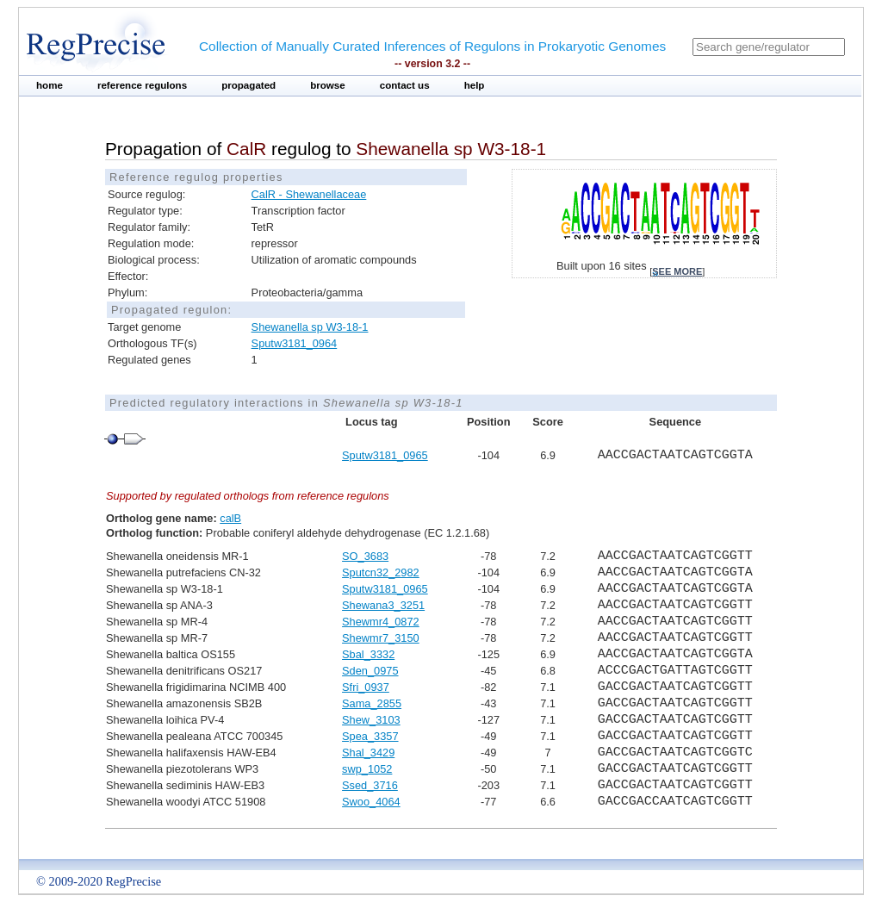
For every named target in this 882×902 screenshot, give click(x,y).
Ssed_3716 (370, 785)
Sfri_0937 (365, 687)
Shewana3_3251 (383, 605)
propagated (248, 85)
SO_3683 (365, 556)
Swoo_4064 (371, 801)
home (49, 85)
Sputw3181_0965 (385, 455)
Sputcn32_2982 (380, 572)
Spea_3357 (370, 736)
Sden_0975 (370, 670)
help (474, 85)
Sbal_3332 (368, 654)
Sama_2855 (371, 703)
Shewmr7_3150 (380, 637)
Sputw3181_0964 (295, 343)
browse (327, 85)
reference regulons (142, 85)
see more (677, 271)
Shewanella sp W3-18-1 (310, 326)
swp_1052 (367, 768)
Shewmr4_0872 (380, 621)
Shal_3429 (368, 752)
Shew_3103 (371, 719)
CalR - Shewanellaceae (309, 194)
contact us (405, 85)
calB (230, 518)
